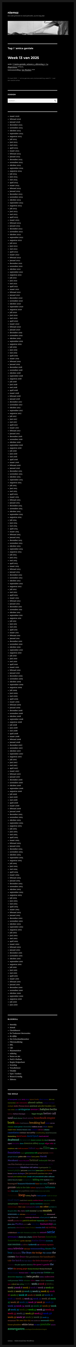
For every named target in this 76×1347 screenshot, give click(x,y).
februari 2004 (15, 878)
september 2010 (16, 650)
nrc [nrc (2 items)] (45, 1214)
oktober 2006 (15, 785)
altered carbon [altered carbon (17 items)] (35, 1102)
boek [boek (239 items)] (11, 1122)
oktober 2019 (15, 338)
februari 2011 (15, 635)
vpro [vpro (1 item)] (9, 1284)
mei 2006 (14, 800)
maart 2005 (14, 840)
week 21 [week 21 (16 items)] (49, 1295)
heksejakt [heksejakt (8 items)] (43, 1160)
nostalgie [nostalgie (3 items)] (40, 1214)
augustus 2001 (15, 964)
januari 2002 (15, 950)
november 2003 (16, 886)
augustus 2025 (16, 136)
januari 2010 (15, 673)
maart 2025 (14, 151)
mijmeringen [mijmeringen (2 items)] (13, 1207)
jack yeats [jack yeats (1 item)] (24, 1170)
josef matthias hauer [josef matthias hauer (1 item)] (20, 1177)
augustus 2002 (16, 930)
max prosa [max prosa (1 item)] (47, 1200)
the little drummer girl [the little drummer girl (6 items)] (42, 1261)
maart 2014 (14, 532)
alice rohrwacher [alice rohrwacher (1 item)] (21, 1103)
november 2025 (16, 128)
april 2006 (14, 803)
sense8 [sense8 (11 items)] (43, 1232)
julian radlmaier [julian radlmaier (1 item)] (49, 1177)
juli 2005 (13, 829)
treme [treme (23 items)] (47, 1272)
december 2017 (16, 402)
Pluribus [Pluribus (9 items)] (19, 1224)
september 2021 (16, 272)
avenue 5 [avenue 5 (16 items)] (35, 1109)
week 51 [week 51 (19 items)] (29, 1317)
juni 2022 (14, 246)
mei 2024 (13, 180)
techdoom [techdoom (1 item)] (43, 1245)
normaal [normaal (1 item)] (33, 1214)
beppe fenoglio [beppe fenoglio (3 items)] (37, 1114)
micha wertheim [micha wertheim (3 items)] (36, 1204)
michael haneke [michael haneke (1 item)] (13, 1204)
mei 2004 (13, 869)
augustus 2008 (16, 722)
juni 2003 (13, 901)
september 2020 (16, 307)
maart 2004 (14, 875)
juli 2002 (13, 933)
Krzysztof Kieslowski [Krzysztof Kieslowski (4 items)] (26, 1184)
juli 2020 (13, 312)
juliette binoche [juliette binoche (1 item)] (13, 1180)
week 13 (47, 78)
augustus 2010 (15, 653)
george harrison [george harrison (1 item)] (43, 1153)
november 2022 (16, 232)
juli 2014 (13, 520)
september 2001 (16, 961)
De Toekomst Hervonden (20, 1033)
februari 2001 (15, 982)
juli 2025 (13, 139)
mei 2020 (13, 318)
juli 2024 (13, 174)
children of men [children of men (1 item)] (37, 1127)
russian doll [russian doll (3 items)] (40, 1228)
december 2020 (16, 298)
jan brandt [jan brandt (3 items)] (48, 1170)
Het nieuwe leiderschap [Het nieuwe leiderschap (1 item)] (30, 1164)
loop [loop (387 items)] (21, 1195)
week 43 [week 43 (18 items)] (50, 1309)
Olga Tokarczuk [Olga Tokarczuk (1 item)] (13, 1217)
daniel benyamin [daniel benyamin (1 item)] (51, 1133)
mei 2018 (13, 387)
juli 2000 (13, 1002)
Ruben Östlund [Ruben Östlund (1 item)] (30, 1228)
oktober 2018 (15, 373)
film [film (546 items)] (46, 1148)
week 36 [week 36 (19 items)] (38, 1306)
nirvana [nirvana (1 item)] (22, 1214)
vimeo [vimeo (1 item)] (37, 1280)
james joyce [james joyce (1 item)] (40, 1170)
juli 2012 (13, 589)
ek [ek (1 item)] (54, 1143)
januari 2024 (15, 191)
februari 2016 (15, 465)
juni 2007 (13, 762)
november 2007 (16, 748)
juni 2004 (14, 866)
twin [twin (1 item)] (24, 1277)
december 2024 (16, 159)
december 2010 (16, 641)
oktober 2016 (15, 442)
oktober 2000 (15, 993)
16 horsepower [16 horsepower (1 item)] (13, 1099)
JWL (11, 1045)
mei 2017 (13, 422)
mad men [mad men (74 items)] (14, 1200)
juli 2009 (13, 690)
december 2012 (16, 575)
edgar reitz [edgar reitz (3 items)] (49, 1143)
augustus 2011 (15, 618)
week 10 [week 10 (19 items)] (49, 1287)
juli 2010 (13, 656)
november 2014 (16, 509)
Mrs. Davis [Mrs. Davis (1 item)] (21, 1211)
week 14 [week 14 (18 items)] (36, 1291)
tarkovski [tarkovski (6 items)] (32, 1244)
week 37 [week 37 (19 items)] (46, 1306)
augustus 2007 (16, 757)
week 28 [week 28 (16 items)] (15, 1302)
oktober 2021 (15, 269)
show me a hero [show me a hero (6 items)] (25, 1237)
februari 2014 (15, 534)
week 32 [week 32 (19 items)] (49, 1302)
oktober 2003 (15, 889)
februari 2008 (15, 739)
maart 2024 (14, 185)
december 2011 (16, 607)
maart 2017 (14, 428)
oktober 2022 (15, 234)
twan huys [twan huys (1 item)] (19, 1277)
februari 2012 (15, 601)
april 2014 (14, 529)
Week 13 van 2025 (23, 58)
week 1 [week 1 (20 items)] (27, 1284)
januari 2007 (15, 777)
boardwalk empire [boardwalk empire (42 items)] (44, 1118)
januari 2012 (15, 604)
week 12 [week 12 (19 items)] (20, 1291)
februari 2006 (15, 809)
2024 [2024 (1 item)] (27, 1099)
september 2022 (16, 237)
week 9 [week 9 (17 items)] (41, 1287)
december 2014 (16, 506)
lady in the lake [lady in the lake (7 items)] (23, 1187)
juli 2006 (13, 794)
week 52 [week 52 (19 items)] (38, 1317)
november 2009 (16, 679)
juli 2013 (13, 555)
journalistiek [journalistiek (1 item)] (39, 1177)
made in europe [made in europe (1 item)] (52, 1196)
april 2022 (14, 252)
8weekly (13, 1025)
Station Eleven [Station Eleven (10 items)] (38, 1240)
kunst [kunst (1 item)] (37, 1184)
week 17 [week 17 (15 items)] (14, 1295)
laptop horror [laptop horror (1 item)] (40, 1188)
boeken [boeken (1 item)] (17, 1123)
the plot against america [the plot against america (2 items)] (24, 1265)
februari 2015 (15, 500)
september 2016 (16, 445)
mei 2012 (13, 592)
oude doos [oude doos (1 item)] (53, 1217)
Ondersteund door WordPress (24, 1341)
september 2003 (16, 892)
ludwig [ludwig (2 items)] (28, 1196)
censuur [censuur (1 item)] (10, 1127)
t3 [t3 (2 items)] (21, 1245)
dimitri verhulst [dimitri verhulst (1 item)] (36, 1140)
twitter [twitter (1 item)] (42, 1277)
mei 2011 (13, 627)
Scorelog (13, 1065)
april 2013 (14, 563)
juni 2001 (13, 970)
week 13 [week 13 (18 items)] (28, 1291)
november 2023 (16, 197)
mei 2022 (13, 249)
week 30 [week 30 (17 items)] (32, 1302)
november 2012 (16, 578)
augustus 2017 (15, 413)
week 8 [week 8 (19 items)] (33, 1287)
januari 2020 (15, 330)
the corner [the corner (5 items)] (47, 1253)
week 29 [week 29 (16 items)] (23, 1302)
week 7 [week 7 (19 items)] (26, 1287)
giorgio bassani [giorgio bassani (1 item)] (13, 1157)
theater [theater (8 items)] (48, 1248)
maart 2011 (14, 633)
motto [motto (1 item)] (37, 1207)
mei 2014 (13, 526)
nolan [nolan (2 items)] (28, 1214)
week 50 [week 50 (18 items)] (21, 1317)
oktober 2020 (15, 304)
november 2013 (16, 543)
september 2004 (16, 858)
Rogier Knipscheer (17, 1062)
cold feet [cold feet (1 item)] (40, 1130)
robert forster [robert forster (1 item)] (20, 1228)
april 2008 (14, 734)
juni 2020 (14, 315)
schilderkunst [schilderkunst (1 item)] (12, 1233)
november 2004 (16, 852)
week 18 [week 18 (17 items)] (23, 1295)
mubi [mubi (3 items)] (27, 1211)
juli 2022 (13, 243)
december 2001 (16, 953)
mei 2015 (13, 491)
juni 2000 (14, 1005)
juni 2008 (14, 728)
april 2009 (14, 699)
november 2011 (16, 609)
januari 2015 (15, 503)
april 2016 (14, 459)
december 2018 (16, 367)
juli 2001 (13, 967)
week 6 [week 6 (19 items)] (18, 1287)
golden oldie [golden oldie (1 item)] (22, 1157)
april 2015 (14, 494)
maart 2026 (14, 116)
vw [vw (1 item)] (18, 1284)
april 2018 (14, 390)
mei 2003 (13, 904)
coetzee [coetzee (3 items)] (34, 1130)
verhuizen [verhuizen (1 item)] (26, 1280)
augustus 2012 (15, 586)
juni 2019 (13, 350)
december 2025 (16, 125)
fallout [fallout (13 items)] (32, 1148)
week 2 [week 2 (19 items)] (35, 1284)
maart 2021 (14, 289)
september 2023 (16, 203)
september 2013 (16, 549)
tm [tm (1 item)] (30, 1273)
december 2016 (16, 436)
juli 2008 (13, 725)
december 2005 (16, 814)
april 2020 (14, 321)
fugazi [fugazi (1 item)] (23, 1153)
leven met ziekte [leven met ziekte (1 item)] (44, 1191)
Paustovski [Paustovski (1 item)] (40, 1221)
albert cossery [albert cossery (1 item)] (43, 1099)
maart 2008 (14, 736)
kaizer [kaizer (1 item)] (20, 1180)
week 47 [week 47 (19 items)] (38, 1313)
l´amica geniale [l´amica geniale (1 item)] (41, 1196)
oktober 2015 (15, 477)
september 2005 (16, 823)
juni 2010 (13, 659)
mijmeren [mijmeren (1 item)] (46, 1204)
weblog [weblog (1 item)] (21, 1284)
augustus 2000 (16, 999)
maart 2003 (14, 910)
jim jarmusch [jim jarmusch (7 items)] (31, 1173)
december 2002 (16, 918)
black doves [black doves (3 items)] (17, 1118)
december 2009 (16, 676)
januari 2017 (15, 434)
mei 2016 (13, 457)
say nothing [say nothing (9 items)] (50, 1227)
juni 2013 (13, 558)
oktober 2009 (15, 682)
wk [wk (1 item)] (35, 1325)
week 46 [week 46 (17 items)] (29, 1313)
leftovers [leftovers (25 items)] (50, 1187)
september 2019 (16, 341)
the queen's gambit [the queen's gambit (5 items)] (41, 1265)
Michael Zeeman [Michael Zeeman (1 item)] (24, 1204)
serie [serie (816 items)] (51, 1232)
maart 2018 (14, 393)
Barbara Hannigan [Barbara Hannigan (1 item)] (19, 1114)
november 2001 (16, 956)
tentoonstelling (39, 78)
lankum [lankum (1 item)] (33, 1188)
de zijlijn (13, 1036)
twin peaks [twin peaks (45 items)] (32, 1276)
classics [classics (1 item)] (50, 1127)
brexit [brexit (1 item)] (47, 1123)
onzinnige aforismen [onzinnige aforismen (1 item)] (32, 1217)
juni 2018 (13, 384)
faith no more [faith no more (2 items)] (23, 1148)
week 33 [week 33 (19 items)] (12, 1306)
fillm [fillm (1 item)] (41, 1148)
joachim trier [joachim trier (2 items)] (43, 1173)
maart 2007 (14, 771)
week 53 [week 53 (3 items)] (46, 1317)
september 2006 (16, 788)
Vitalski (13, 1071)
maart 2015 (14, 497)
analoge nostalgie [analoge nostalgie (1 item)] (49, 1103)
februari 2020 (15, 327)
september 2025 (16, 133)
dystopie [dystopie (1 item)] (42, 1143)
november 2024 (16, 162)
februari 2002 (15, 947)
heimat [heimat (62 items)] (34, 1160)
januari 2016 (15, 468)
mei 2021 (13, 284)
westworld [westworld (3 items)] (45, 1321)
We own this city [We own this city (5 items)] (23, 1320)
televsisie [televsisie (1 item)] (27, 1249)
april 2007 (14, 768)
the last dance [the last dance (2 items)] (27, 1261)
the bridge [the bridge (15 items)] (37, 1252)
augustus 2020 (16, 309)
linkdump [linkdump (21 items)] (13, 1195)
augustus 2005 (16, 826)
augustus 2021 (15, 275)
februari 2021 (15, 292)
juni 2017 (13, 419)
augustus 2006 (16, 791)
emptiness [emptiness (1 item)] (11, 1148)
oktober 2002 (15, 924)
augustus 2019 (16, 344)
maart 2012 (14, 598)
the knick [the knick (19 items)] (16, 1260)
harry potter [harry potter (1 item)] (35, 1157)
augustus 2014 (15, 517)
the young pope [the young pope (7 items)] (20, 1269)
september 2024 (16, 168)
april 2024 (14, 183)
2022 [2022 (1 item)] (19, 1099)
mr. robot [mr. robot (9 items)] (44, 1207)
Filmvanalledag (16, 1042)
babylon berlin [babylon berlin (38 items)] (48, 1109)
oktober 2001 (15, 959)
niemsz (13, 12)
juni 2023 (13, 211)
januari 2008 (15, 742)
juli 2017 (13, 416)
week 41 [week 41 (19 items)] (32, 1309)
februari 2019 (15, 361)
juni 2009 (14, 693)
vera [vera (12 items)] (21, 1280)
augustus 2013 (15, 552)
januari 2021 (15, 295)
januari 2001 (15, 985)
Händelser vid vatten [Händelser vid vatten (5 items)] (29, 1167)
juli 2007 (13, 759)
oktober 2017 (15, 408)
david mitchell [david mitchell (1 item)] (43, 1136)
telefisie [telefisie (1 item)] (10, 1249)
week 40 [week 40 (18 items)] (23, 1309)
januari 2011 (15, 638)
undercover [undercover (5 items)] (49, 1277)
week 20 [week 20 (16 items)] (40, 1295)
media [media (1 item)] (53, 1200)
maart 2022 (14, 255)
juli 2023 (13, 209)
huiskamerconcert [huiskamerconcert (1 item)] (14, 1167)
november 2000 (16, 990)
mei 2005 (13, 835)
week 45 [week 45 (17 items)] (21, 1313)
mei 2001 (13, 973)
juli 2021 (13, 278)
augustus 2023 (16, 206)
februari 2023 (15, 223)
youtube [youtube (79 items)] (45, 1324)
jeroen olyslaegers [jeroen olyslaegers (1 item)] (19, 1173)
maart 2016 (14, 462)
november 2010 (16, 644)
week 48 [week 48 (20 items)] (47, 1313)
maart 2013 (14, 566)
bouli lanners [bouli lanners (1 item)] (24, 1123)
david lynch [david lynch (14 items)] (33, 1136)
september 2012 (16, 584)
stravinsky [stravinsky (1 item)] (49, 1241)
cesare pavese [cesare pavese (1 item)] (18, 1127)
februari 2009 (15, 705)
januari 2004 (15, 881)
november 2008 (16, 713)
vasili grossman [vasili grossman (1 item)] (13, 1280)
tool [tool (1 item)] (32, 1273)
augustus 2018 (15, 379)
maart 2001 (14, 979)
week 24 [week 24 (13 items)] (28, 1298)
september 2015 (16, 480)
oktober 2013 (15, 546)
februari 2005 (15, 843)
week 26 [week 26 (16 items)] (46, 1298)
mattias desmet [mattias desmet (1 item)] (38, 1200)
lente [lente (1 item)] (9, 1191)
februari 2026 (15, 119)
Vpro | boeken (15, 1074)
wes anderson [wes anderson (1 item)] (35, 1321)
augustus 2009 (16, 687)
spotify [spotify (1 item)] (22, 1241)
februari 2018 (15, 396)
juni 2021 (13, 281)
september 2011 (16, 615)
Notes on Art (15, 1056)
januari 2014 (15, 537)
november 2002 (16, 921)
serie (32, 78)
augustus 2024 (16, 171)
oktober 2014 (15, 511)
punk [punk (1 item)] (25, 1224)
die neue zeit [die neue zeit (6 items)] (25, 1140)
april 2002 (14, 941)
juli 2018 (13, 382)
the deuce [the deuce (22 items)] (20, 1256)
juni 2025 (14, 142)
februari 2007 (15, 774)
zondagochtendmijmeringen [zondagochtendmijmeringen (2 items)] (36, 1329)
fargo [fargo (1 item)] (37, 1148)
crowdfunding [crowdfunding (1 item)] (40, 1133)
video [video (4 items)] (33, 1280)
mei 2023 (13, 214)
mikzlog (13, 1053)
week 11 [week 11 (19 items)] (11, 1291)
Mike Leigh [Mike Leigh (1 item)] (22, 1207)
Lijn (11, 1048)
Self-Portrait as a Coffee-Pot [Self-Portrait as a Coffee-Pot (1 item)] (29, 1233)
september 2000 (16, 996)
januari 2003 (15, 915)
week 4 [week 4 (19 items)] (50, 1284)
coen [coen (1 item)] (29, 1130)
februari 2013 (15, 569)
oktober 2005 (15, 820)
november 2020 (16, 301)
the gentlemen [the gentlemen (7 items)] (32, 1257)
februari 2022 (15, 258)
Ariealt (12, 1027)
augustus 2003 (16, 895)
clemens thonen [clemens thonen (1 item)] (22, 1130)
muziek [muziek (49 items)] (47, 1210)
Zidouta (13, 1079)
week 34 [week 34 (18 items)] (20, 1306)
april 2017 (14, 425)
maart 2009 (14, 702)
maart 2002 (14, 944)
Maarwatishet (15, 1051)
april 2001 (14, 976)
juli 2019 (13, 347)
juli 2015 (13, 485)
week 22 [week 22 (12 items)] (11, 1298)
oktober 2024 (15, 165)
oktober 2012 (15, 581)
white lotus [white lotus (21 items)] (28, 1324)
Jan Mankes (26, 70)
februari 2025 (15, 154)
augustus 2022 (16, 240)
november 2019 (16, 335)
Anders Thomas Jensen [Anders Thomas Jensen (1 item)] (21, 1106)
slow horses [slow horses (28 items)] (38, 1236)
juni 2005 (14, 832)
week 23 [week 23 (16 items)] (20, 1298)
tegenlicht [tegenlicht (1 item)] (50, 1245)
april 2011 (13, 630)
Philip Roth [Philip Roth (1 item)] (52, 1221)
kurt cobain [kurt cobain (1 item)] (43, 1184)
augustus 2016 (16, 448)
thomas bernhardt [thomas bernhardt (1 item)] (46, 1269)
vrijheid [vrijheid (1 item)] (13, 1284)
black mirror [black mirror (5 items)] (28, 1118)
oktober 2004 (15, 855)
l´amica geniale (24, 78)
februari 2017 (15, 431)
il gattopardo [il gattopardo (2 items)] (43, 1167)
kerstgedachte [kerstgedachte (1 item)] (27, 1180)
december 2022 (16, 229)
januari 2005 (15, 846)
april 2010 (14, 664)
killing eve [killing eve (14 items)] (38, 1179)
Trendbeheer (15, 1068)
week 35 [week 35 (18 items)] (29, 1306)
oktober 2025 (15, 131)
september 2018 (16, 376)
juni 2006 (14, 797)
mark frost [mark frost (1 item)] (23, 1200)
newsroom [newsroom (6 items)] (12, 1214)
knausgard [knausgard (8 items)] (12, 1183)
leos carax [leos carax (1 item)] (14, 1191)
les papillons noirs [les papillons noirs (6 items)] (26, 1191)
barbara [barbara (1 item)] (10, 1114)
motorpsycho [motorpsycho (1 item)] (30, 1207)
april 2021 (14, 286)
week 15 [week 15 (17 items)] (45, 1291)
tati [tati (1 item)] (38, 1245)
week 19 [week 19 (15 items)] (31, 1295)
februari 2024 (15, 188)
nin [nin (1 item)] (18, 1214)
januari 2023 (15, 226)
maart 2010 (14, 667)
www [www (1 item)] (38, 1325)
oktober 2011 (15, 612)
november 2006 (16, 783)
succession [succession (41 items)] (14, 1244)
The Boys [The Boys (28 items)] (26, 1252)
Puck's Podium (16, 1059)
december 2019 (16, 333)
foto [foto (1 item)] (55, 1148)
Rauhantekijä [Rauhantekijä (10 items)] (46, 1224)
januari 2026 (15, 122)
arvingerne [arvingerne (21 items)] (24, 1109)
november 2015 (16, 474)
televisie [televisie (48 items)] (18, 1248)
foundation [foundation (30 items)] (14, 1152)
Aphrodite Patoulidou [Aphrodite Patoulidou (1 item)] (45, 1106)
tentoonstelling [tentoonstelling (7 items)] (38, 1249)
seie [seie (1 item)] (18, 1233)
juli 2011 (13, 621)
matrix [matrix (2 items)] (30, 1200)
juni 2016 (13, 454)
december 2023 (16, 194)
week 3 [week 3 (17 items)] (42, 1284)
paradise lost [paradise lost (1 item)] (18, 1221)
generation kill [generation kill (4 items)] (31, 1153)
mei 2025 (13, 145)
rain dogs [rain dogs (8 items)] (35, 1224)
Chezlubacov (15, 1030)
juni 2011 (13, 624)
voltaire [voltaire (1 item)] (42, 1280)
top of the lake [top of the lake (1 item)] (38, 1273)
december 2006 (16, 780)
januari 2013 (15, 572)
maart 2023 (14, 220)
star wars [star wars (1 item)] (28, 1241)
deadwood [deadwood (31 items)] (13, 1139)
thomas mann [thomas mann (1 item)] (23, 1273)
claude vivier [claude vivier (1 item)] (12, 1130)
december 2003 (16, 884)
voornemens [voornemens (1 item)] (49, 1280)
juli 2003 (13, 898)
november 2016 (16, 439)
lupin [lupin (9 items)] (33, 1195)
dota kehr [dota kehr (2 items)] (15, 1143)
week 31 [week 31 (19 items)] (41, 1302)
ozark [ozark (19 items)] (10, 1220)
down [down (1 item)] (22, 1143)
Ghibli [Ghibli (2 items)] (51, 1153)
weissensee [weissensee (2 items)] (12, 1321)
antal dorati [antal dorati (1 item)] (33, 1106)
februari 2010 (15, 670)
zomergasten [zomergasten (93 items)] (16, 1329)
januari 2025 (15, 157)
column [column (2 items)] (46, 1130)
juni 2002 (14, 935)
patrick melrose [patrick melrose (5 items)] (29, 1221)
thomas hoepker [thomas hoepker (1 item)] (13, 1273)
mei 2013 (13, 560)
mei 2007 (13, 765)
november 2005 (16, 817)
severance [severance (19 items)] (13, 1237)
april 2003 (14, 907)
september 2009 (16, 684)
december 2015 (16, 471)
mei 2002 (13, 938)
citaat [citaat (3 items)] (45, 1127)
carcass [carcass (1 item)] (52, 1123)
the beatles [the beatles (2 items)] (17, 1253)
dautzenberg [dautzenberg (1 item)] (12, 1136)
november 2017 (16, 405)
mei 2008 (13, 731)
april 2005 (14, 837)
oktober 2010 (15, 647)
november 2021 (16, 266)
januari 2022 (15, 260)
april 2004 (14, 872)
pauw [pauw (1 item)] (46, 1221)
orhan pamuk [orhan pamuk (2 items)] (45, 1217)
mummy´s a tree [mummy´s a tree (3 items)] (36, 1211)
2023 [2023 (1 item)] (23, 1099)
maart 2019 (14, 359)
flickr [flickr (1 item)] (52, 1148)
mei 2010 (13, 661)
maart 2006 (14, 806)
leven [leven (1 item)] (37, 1191)
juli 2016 (13, 451)
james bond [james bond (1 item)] (32, 1170)
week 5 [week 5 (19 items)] (11, 1287)
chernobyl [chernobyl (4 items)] (27, 1127)
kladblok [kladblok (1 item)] (47, 1180)
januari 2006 (15, 811)
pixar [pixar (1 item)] (9, 1224)
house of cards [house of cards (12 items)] (45, 1164)
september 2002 (16, 927)
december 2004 (16, 849)
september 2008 (16, 719)
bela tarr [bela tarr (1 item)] (28, 1114)
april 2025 (14, 148)
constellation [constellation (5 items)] (13, 1133)
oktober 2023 (15, 200)
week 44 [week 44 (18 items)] (12, 1313)
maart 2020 (14, 324)
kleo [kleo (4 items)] (51, 1180)
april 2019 (14, 356)
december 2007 (16, 745)
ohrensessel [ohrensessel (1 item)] (51, 1214)
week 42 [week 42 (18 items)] (41, 1309)
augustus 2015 (15, 483)
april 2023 (14, 217)
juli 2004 (13, 863)
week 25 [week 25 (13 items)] (37, 1298)
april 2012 (14, 595)
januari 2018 (15, 399)
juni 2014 (13, 523)
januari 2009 (15, 708)
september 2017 (16, 410)
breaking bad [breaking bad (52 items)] (37, 1122)
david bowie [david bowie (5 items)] (21, 1136)
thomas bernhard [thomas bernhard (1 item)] (33, 1269)
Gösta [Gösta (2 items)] (29, 1157)
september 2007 (16, 754)
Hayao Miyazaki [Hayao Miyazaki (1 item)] (24, 1161)
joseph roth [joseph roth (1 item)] (31, 1177)
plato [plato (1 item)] (13, 1224)
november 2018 (16, 370)
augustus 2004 (16, 860)
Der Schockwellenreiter (19, 1039)
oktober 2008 (15, 716)
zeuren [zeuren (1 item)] (53, 1325)
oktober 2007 (15, 751)
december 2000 (16, 987)
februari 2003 (15, 912)
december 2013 (16, 540)
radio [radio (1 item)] (29, 1224)
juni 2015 (13, 488)
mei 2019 (13, 353)
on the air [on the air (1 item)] (21, 1217)
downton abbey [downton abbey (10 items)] (31, 1143)
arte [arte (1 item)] (16, 1110)
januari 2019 (15, 364)
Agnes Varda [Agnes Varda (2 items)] (34, 1099)
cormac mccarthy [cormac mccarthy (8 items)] (27, 1132)
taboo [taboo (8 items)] (25, 1244)
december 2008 (16, 710)
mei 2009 (14, 696)
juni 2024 (14, 177)
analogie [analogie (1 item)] (10, 1106)
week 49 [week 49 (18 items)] (12, 1317)
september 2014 (16, 514)
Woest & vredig (16, 1077)
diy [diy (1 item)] (43, 1140)
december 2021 (16, 263)
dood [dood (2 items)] (46, 1140)
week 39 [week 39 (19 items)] (15, 1309)
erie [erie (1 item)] (16, 1148)
